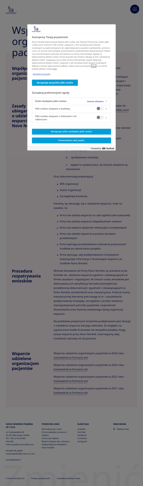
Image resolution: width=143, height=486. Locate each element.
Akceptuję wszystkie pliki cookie (55, 82)
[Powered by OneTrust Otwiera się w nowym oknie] (102, 148)
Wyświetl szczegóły (41, 74)
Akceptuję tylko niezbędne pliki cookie (71, 131)
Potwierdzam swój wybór (71, 140)
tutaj (94, 66)
